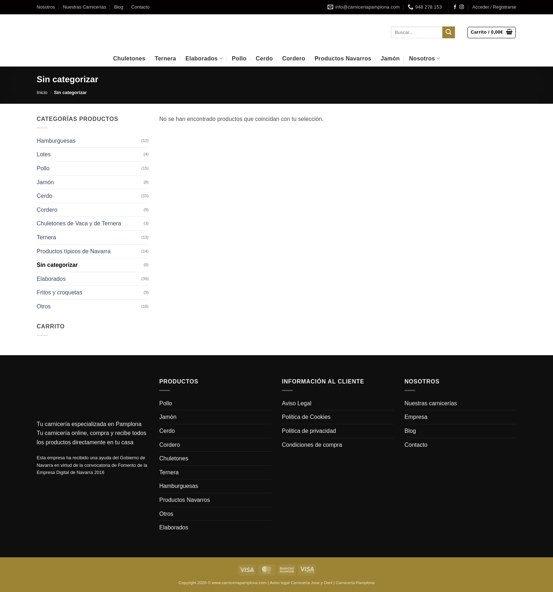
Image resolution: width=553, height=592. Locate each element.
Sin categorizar (57, 265)
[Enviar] (448, 32)
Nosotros (46, 7)
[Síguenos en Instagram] (462, 7)
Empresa (415, 417)
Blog (118, 7)
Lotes (44, 154)
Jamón (390, 58)
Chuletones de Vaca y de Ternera (79, 223)
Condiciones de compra (312, 445)
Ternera (165, 58)
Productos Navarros (343, 58)
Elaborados (204, 58)
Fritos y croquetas (59, 292)
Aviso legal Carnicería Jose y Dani (301, 583)
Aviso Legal (296, 403)
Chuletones (129, 58)
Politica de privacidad (309, 431)
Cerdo (264, 58)
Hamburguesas (56, 141)
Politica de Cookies (306, 417)
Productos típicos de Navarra (74, 251)
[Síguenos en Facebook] (455, 7)
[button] (494, 7)
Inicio (42, 92)
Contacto (140, 7)
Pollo (239, 58)
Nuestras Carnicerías (84, 7)
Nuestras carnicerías (430, 403)
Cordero (293, 58)
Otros (44, 306)
